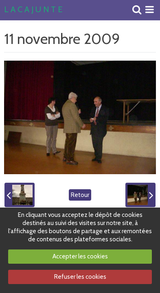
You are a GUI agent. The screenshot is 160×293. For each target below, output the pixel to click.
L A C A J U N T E (33, 9)
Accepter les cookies (80, 256)
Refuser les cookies (80, 276)
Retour (80, 195)
